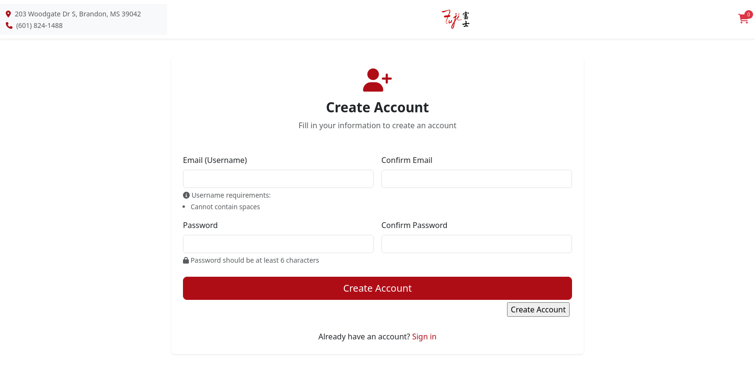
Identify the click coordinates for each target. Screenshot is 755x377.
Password (200, 225)
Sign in (424, 336)
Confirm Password (414, 225)
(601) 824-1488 (39, 25)
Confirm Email (406, 160)
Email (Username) (215, 160)
